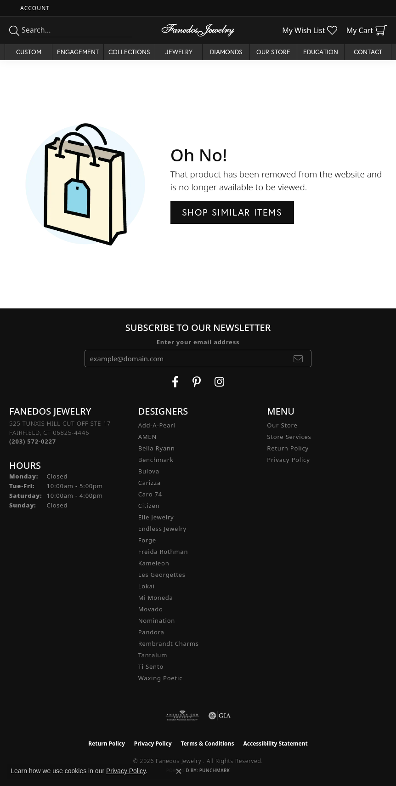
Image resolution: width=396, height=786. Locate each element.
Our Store (273, 51)
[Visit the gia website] (220, 716)
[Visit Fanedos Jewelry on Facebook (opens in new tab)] (175, 381)
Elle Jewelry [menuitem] (156, 517)
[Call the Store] (32, 441)
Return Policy (288, 448)
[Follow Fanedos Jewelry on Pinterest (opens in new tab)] (196, 381)
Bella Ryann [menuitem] (156, 448)
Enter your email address (198, 342)
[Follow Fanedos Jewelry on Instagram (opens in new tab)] (219, 381)
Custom (28, 51)
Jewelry (178, 51)
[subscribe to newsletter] (298, 358)
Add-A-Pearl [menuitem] (156, 425)
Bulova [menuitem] (148, 471)
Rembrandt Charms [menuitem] (168, 643)
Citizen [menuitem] (149, 505)
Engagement (78, 51)
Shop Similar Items (232, 212)
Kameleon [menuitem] (154, 563)
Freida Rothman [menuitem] (163, 551)
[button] (34, 8)
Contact (368, 51)
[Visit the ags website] (182, 716)
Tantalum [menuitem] (152, 655)
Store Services (289, 437)
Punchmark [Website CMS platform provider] (214, 770)
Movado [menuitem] (150, 609)
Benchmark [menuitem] (156, 460)
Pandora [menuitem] (151, 632)
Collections (129, 51)
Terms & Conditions (207, 743)
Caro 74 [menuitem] (150, 494)
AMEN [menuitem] (147, 437)
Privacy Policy (288, 460)
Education (320, 51)
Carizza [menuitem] (149, 482)
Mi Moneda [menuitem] (155, 597)
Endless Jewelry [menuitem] (162, 528)
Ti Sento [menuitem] (151, 666)
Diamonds (226, 51)
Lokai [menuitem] (146, 586)
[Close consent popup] (178, 771)
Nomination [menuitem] (156, 620)
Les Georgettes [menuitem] (162, 574)
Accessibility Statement (275, 743)
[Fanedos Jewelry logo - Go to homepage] (197, 30)
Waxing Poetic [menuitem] (160, 678)
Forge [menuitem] (147, 540)
